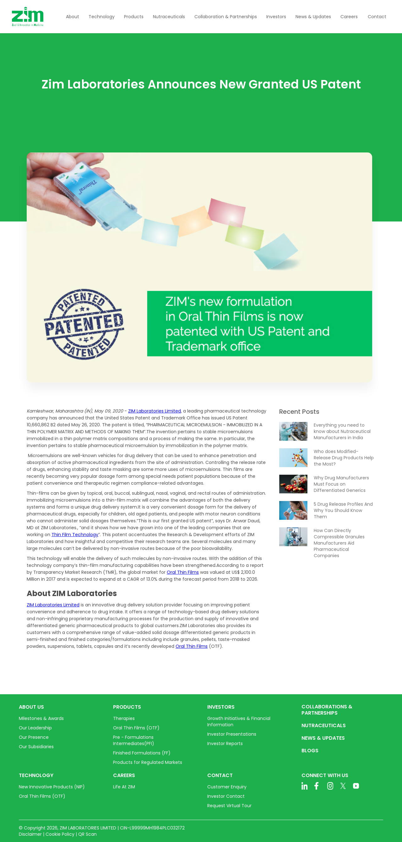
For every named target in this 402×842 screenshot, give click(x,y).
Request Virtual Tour (229, 805)
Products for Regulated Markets (147, 762)
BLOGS (310, 751)
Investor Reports (225, 743)
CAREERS (124, 775)
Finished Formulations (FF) (142, 753)
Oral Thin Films (183, 572)
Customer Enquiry (227, 787)
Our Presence (34, 737)
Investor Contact (226, 796)
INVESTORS (221, 707)
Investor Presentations (231, 734)
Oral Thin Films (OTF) (136, 728)
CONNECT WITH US (325, 775)
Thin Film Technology (75, 534)
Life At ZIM (124, 787)
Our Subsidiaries (36, 746)
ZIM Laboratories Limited (154, 411)
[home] (27, 16)
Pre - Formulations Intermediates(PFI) (133, 740)
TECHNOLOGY (36, 775)
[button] (72, 16)
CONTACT (220, 775)
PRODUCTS (127, 707)
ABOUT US (31, 707)
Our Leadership (35, 728)
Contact (377, 16)
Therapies (124, 718)
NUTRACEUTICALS (324, 725)
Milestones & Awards (41, 718)
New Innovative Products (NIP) (52, 787)
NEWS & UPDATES (323, 738)
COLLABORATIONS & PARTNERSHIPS (327, 710)
